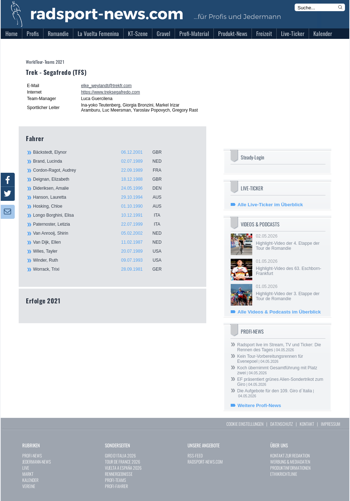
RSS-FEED (195, 455)
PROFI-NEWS (32, 455)
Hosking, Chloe (101, 206)
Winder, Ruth (101, 260)
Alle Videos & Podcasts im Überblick (279, 312)
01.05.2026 (290, 267)
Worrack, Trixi (101, 269)
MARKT (27, 474)
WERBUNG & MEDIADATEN (290, 462)
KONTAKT (307, 424)
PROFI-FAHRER (116, 486)
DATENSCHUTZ (281, 424)
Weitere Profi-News (259, 405)
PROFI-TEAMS (115, 480)
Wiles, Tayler (101, 251)
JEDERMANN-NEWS (36, 462)
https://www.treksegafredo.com (110, 92)
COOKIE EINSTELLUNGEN (244, 424)
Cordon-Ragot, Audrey (101, 170)
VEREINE (28, 486)
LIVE (25, 468)
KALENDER (30, 480)
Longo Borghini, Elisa (101, 215)
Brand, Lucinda (101, 161)
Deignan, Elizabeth (101, 179)
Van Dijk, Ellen (101, 242)
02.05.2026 (290, 242)
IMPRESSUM (330, 424)
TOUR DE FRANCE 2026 (122, 462)
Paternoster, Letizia (101, 224)
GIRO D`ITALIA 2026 (120, 455)
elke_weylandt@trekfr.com (106, 85)
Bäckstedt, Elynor (101, 152)
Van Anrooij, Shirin (101, 233)
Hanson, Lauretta (101, 197)
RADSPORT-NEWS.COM (205, 462)
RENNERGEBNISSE (119, 474)
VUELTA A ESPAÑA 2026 (123, 468)
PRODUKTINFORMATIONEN (290, 468)
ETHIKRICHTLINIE (283, 474)
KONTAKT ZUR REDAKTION (290, 455)
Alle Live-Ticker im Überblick (270, 204)
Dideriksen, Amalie (101, 188)
